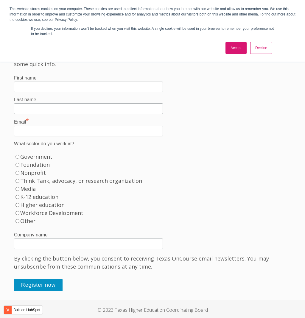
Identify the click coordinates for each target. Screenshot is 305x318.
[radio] (152, 157)
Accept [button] (236, 48)
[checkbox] (152, 189)
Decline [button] (261, 48)
